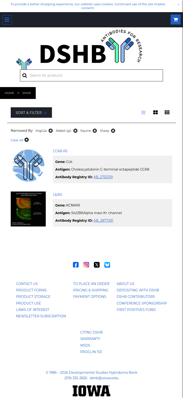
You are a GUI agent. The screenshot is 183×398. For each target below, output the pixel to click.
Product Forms (31, 290)
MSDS (85, 345)
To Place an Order (91, 284)
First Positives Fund (136, 310)
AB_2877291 (103, 220)
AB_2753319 (103, 177)
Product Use (28, 303)
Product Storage (33, 297)
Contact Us (27, 284)
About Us (125, 284)
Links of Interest (32, 310)
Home (9, 93)
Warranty (90, 339)
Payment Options (89, 297)
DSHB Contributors (136, 297)
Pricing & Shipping (90, 290)
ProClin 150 (91, 352)
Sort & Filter (31, 113)
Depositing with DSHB (138, 290)
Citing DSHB (91, 332)
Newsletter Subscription (41, 316)
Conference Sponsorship (142, 303)
